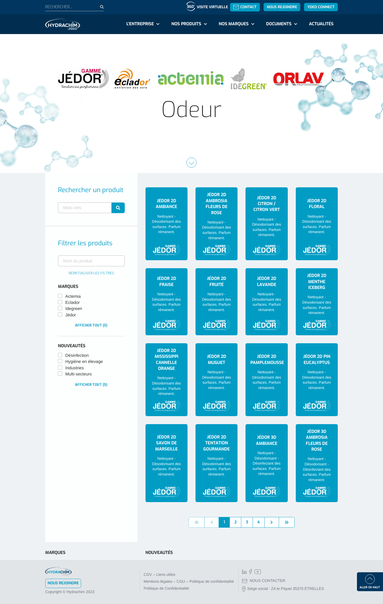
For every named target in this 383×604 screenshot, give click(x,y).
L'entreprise (140, 24)
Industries (74, 368)
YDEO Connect (320, 7)
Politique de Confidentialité (166, 588)
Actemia (73, 296)
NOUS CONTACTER (263, 581)
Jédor (70, 315)
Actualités (321, 24)
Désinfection (77, 355)
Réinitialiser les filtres (91, 273)
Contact (244, 7)
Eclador (72, 302)
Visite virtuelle (212, 7)
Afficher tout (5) (91, 325)
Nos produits (186, 24)
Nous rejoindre (282, 7)
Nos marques (233, 24)
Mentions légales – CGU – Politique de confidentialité (189, 582)
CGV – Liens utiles (159, 575)
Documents (279, 24)
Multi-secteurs (78, 374)
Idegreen (73, 309)
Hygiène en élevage (84, 361)
